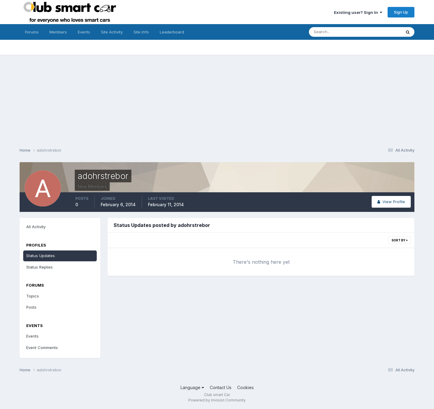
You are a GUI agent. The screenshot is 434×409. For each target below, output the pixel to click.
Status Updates (40, 255)
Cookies (245, 387)
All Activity (36, 226)
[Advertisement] (217, 97)
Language (192, 387)
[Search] (335, 32)
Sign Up (401, 12)
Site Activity (112, 32)
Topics (32, 296)
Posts (31, 307)
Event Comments (42, 347)
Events (84, 32)
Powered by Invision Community (217, 400)
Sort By (400, 240)
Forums (32, 32)
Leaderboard (172, 32)
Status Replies (39, 267)
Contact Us (220, 387)
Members (58, 32)
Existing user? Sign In (358, 12)
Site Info (141, 32)
